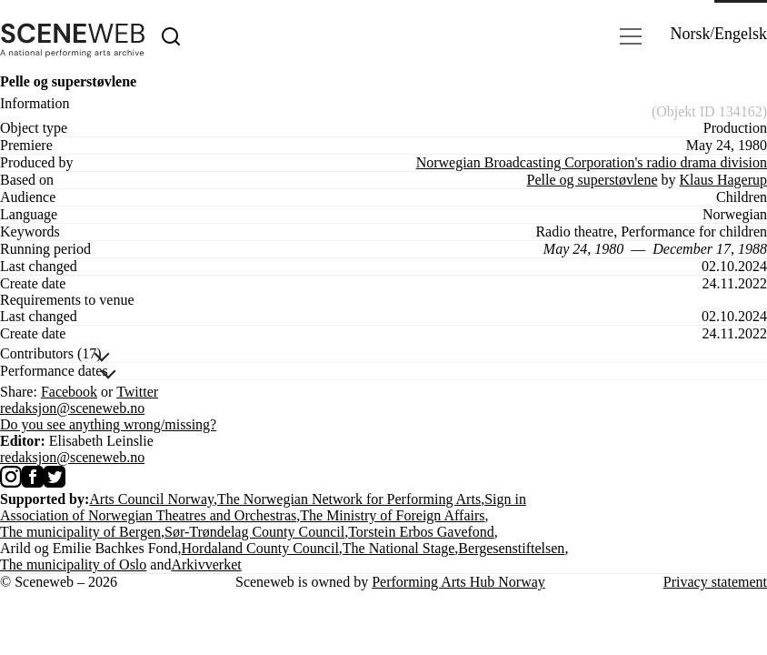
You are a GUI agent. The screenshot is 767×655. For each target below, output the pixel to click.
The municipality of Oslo (73, 564)
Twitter (137, 391)
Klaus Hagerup (723, 179)
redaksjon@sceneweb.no (72, 408)
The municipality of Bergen (80, 531)
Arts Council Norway (151, 499)
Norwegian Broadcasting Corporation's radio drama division (591, 162)
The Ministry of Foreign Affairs (392, 515)
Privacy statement (715, 582)
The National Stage (399, 548)
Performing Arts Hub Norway (458, 582)
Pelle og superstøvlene (592, 179)
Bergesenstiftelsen (511, 548)
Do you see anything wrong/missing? (108, 424)
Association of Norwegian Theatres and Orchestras (148, 515)
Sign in (505, 499)
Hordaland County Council (260, 548)
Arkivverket (206, 564)
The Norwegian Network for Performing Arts (349, 499)
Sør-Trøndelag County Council (254, 531)
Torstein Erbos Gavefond (421, 531)
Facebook (69, 391)
